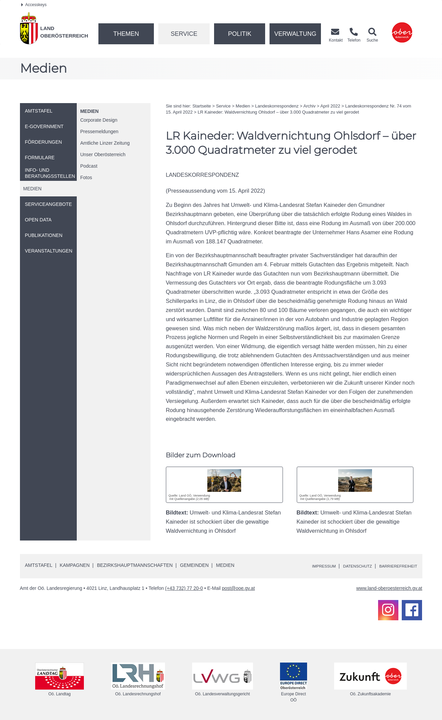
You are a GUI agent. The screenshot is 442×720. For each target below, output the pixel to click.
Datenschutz (346, 566)
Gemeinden (194, 565)
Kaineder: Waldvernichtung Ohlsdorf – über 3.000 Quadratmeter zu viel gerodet (278, 112)
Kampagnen (75, 565)
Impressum (307, 566)
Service (184, 33)
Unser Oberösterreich (102, 154)
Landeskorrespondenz (277, 106)
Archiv (309, 106)
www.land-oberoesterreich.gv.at (389, 588)
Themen (126, 33)
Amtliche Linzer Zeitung (105, 143)
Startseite (201, 106)
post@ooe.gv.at (238, 588)
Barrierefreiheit (394, 566)
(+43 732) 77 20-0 (184, 588)
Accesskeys (34, 4)
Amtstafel (38, 565)
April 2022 (330, 106)
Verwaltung (295, 33)
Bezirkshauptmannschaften (135, 565)
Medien (89, 111)
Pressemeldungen (99, 131)
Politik (239, 33)
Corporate (98, 120)
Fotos (86, 177)
